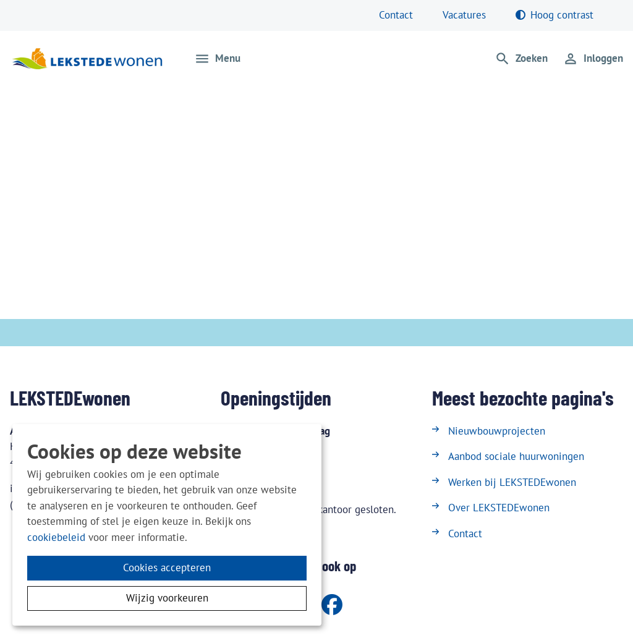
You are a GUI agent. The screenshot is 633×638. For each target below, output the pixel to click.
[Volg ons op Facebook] (331, 606)
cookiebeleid (56, 537)
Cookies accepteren (167, 567)
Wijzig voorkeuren (167, 598)
